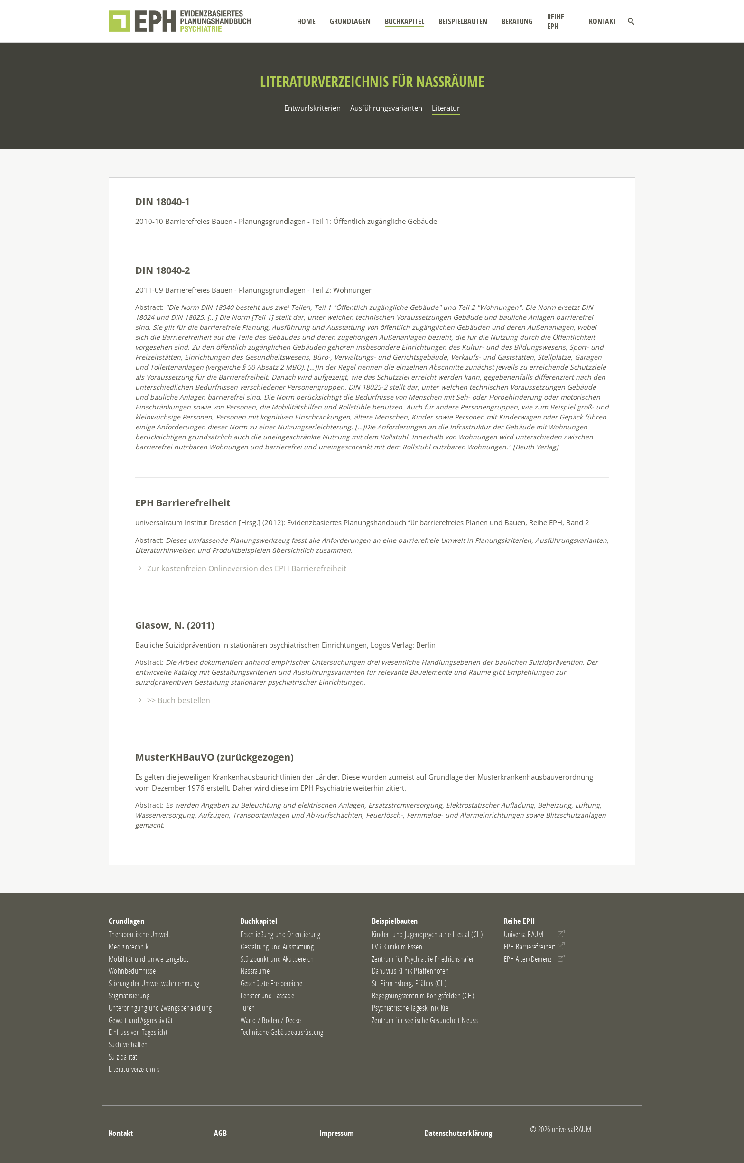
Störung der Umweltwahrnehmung (154, 983)
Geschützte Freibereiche (272, 983)
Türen (248, 1008)
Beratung (514, 21)
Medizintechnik (129, 946)
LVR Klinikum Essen (397, 946)
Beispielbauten (460, 21)
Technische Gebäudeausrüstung (282, 1032)
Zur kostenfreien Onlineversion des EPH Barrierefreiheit (246, 568)
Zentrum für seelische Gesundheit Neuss (425, 1020)
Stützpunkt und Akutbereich (277, 959)
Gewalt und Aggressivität (141, 1020)
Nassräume (255, 971)
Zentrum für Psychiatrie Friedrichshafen (423, 959)
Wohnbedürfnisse (132, 971)
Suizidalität (123, 1056)
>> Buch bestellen (178, 700)
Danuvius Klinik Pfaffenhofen (410, 971)
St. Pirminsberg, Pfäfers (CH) (409, 983)
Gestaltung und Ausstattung (277, 946)
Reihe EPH (559, 21)
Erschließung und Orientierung (281, 934)
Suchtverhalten (128, 1044)
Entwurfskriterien (312, 107)
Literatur (446, 107)
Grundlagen (347, 21)
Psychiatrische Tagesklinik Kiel (411, 1008)
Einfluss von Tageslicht (138, 1032)
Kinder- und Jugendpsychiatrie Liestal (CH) (427, 934)
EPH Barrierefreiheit (530, 946)
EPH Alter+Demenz (527, 959)
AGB (220, 1133)
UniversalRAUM (524, 934)
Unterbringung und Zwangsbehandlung (160, 1008)
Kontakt (602, 21)
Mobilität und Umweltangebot (149, 959)
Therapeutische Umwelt (139, 934)
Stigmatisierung (129, 995)
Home (303, 21)
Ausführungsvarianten (386, 107)
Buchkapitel (401, 21)
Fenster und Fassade (268, 995)
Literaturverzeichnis (134, 1069)
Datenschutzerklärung (458, 1133)
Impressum (336, 1133)
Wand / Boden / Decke (271, 1020)
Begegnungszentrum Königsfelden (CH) (423, 995)
